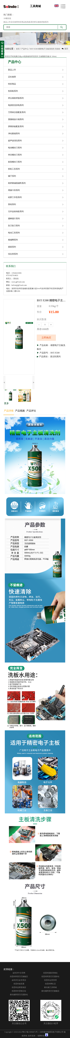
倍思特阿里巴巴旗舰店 (19, 976)
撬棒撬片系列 (14, 218)
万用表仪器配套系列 (17, 112)
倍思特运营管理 (50, 980)
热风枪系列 (13, 91)
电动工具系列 (14, 233)
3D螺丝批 (7, 18)
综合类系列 (13, 254)
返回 (66, 49)
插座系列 (12, 247)
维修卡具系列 (14, 190)
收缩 (2, 49)
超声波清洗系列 (15, 140)
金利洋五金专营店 (19, 980)
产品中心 (24, 49)
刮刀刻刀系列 (14, 225)
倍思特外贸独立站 (19, 991)
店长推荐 (12, 77)
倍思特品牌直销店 (19, 987)
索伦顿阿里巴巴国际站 (19, 995)
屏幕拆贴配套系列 (16, 126)
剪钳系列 (12, 204)
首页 (18, 49)
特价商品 (12, 84)
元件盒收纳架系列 (16, 211)
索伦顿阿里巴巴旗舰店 (50, 991)
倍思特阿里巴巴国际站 (50, 976)
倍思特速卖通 (18, 984)
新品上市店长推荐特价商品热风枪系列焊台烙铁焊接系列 (25, 22)
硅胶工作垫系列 (15, 197)
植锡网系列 (13, 240)
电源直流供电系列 (16, 105)
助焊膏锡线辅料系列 (17, 183)
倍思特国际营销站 (50, 973)
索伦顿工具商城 (50, 987)
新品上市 (12, 70)
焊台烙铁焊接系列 (16, 98)
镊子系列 (12, 176)
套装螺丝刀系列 (15, 162)
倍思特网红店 (50, 984)
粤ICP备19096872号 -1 (31, 1032)
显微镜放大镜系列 (16, 119)
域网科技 (41, 1036)
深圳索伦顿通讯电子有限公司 (51, 1032)
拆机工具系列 (14, 169)
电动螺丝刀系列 (15, 148)
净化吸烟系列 (14, 133)
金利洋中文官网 (19, 973)
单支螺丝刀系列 (15, 155)
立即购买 (46, 337)
